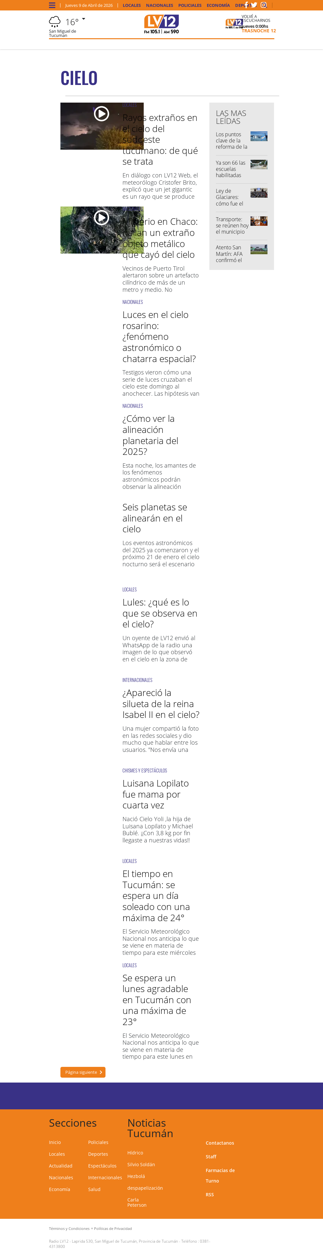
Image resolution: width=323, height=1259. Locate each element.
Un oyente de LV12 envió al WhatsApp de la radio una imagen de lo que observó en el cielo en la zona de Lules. (158, 652)
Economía (218, 5)
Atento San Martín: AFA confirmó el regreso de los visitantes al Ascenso (230, 263)
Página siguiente (81, 1072)
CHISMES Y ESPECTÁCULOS (144, 770)
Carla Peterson (137, 1202)
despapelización (145, 1188)
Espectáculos (102, 1166)
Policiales (190, 5)
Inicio (55, 1142)
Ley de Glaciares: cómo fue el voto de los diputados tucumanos (229, 206)
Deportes (98, 1154)
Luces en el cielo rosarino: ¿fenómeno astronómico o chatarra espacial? (159, 336)
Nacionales (159, 5)
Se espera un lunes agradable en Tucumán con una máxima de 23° (156, 999)
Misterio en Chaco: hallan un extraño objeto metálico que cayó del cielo (160, 237)
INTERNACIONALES (137, 679)
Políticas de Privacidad (113, 1228)
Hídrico (135, 1153)
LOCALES (129, 104)
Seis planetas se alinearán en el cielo (154, 518)
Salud (94, 1189)
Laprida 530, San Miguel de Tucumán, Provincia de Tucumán (125, 1241)
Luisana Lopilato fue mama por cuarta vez (155, 794)
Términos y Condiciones (69, 1228)
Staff (211, 1156)
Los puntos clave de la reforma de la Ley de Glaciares (231, 147)
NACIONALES (132, 208)
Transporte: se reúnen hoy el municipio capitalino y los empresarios (232, 235)
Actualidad (61, 1166)
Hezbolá (136, 1176)
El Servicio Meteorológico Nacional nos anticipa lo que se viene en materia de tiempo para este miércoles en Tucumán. (160, 945)
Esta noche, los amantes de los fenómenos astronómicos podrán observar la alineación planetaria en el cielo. (159, 479)
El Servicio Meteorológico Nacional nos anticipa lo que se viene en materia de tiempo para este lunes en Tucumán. (160, 1050)
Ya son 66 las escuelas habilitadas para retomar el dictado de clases (231, 178)
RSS (210, 1194)
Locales (132, 5)
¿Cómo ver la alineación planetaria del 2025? (150, 434)
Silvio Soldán (141, 1164)
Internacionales (105, 1177)
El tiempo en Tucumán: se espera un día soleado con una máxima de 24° (156, 895)
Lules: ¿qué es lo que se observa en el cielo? (160, 613)
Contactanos (220, 1143)
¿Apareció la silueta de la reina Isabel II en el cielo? (161, 703)
